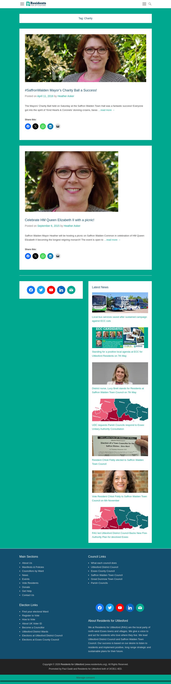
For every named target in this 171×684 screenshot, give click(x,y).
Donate (26, 587)
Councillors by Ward (33, 571)
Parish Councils (99, 583)
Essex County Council (103, 571)
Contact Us (28, 595)
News (25, 575)
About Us (27, 563)
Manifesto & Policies (33, 567)
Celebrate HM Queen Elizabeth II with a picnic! (59, 220)
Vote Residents (30, 583)
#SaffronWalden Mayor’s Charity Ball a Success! (61, 90)
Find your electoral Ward (35, 611)
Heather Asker (66, 96)
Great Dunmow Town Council (106, 579)
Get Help (27, 591)
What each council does (104, 563)
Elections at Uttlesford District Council (42, 635)
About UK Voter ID (32, 623)
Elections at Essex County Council (40, 639)
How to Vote (28, 619)
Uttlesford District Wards (35, 631)
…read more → (106, 110)
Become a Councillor (33, 627)
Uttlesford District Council (104, 567)
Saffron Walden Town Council (107, 575)
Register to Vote (31, 615)
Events (26, 579)
